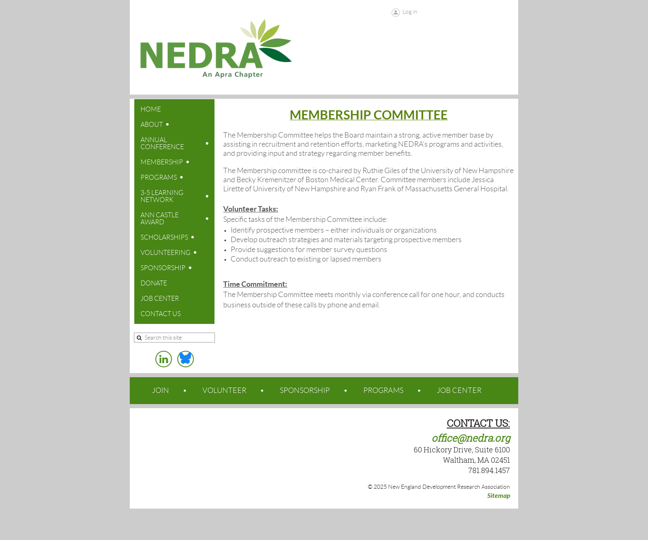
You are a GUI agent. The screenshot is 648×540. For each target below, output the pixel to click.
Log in (410, 11)
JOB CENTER (459, 390)
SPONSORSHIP (305, 390)
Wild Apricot (451, 524)
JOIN (160, 390)
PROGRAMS (383, 390)
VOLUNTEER (224, 390)
